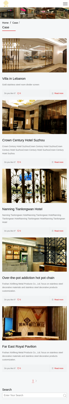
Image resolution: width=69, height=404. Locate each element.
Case (15, 23)
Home (5, 23)
